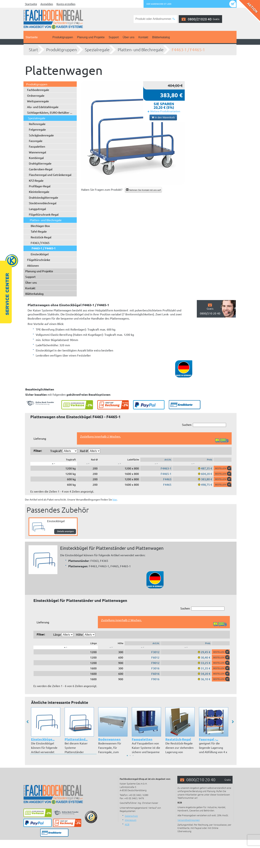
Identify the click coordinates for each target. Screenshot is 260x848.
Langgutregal (37, 209)
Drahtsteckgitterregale (43, 197)
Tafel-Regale (39, 231)
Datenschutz (131, 816)
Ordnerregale (35, 95)
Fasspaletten (37, 146)
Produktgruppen (63, 37)
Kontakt (143, 37)
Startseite (31, 4)
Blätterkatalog (161, 37)
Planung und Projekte (91, 37)
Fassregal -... (208, 739)
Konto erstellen (66, 4)
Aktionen (33, 265)
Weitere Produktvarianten (165, 111)
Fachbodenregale (38, 89)
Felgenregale (37, 129)
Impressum (130, 820)
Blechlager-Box (40, 226)
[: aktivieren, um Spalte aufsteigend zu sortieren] (88, 463)
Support (114, 37)
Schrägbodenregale (41, 135)
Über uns (129, 37)
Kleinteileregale (39, 191)
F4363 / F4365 (40, 242)
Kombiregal (36, 157)
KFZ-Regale (36, 180)
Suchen (204, 425)
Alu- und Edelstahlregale (42, 107)
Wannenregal (37, 152)
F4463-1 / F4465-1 (188, 49)
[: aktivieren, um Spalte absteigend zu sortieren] (53, 463)
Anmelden (46, 4)
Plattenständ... (76, 739)
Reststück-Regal (41, 237)
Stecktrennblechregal (42, 203)
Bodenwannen (109, 739)
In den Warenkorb (163, 117)
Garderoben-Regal (40, 169)
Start (33, 49)
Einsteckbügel (40, 254)
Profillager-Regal (39, 186)
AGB (127, 824)
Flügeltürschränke (38, 259)
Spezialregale (97, 49)
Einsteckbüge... (43, 739)
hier (114, 499)
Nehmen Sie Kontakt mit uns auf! (143, 189)
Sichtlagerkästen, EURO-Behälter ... (49, 112)
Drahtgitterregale (40, 163)
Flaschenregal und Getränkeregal (50, 174)
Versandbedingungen (188, 820)
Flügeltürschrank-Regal (43, 214)
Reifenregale (37, 124)
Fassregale (35, 141)
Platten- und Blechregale (141, 49)
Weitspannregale (38, 101)
